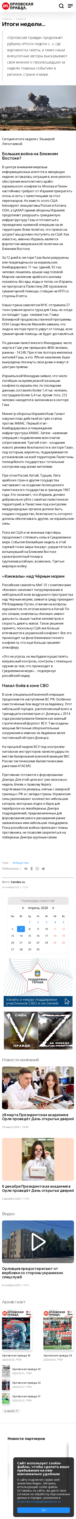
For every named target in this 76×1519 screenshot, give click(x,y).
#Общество (21, 863)
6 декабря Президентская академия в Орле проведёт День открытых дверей (38, 1188)
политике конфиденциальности (39, 1501)
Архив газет (14, 1301)
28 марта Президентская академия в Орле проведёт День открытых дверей (38, 1117)
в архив (11, 1411)
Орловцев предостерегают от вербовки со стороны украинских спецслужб (32, 1273)
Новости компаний (20, 1059)
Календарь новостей (38, 900)
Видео (8, 1213)
